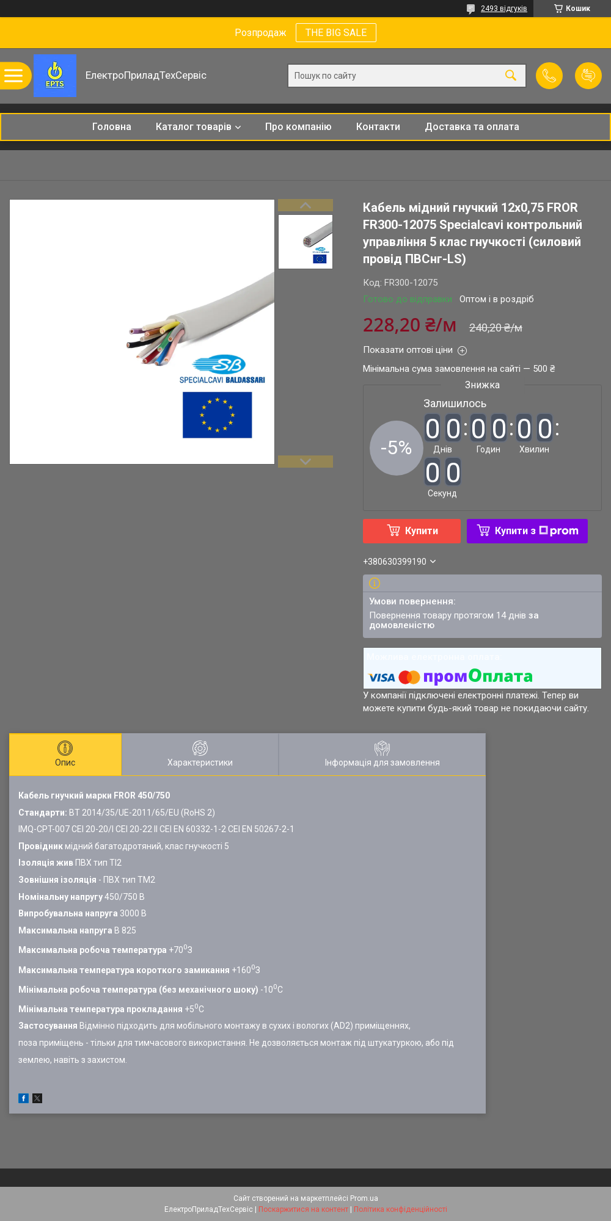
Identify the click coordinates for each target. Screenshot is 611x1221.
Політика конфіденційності (400, 1209)
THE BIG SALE (336, 32)
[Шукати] (510, 76)
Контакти (378, 126)
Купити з (537, 531)
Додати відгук (588, 75)
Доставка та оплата (472, 126)
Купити (421, 531)
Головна (111, 126)
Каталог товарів (194, 126)
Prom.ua (364, 1198)
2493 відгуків (504, 8)
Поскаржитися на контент (303, 1209)
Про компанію (298, 126)
